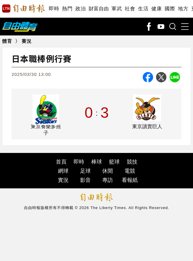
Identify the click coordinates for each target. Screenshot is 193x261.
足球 (85, 171)
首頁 (61, 162)
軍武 (116, 9)
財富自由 (98, 9)
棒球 (96, 162)
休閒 (107, 171)
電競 (129, 171)
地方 (183, 9)
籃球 (114, 162)
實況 (63, 180)
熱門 (67, 9)
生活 (143, 9)
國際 (170, 9)
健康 (156, 9)
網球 (63, 171)
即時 (54, 9)
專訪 (107, 180)
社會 (130, 9)
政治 (80, 9)
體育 (7, 41)
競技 (132, 162)
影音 (85, 180)
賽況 (27, 41)
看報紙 (130, 180)
